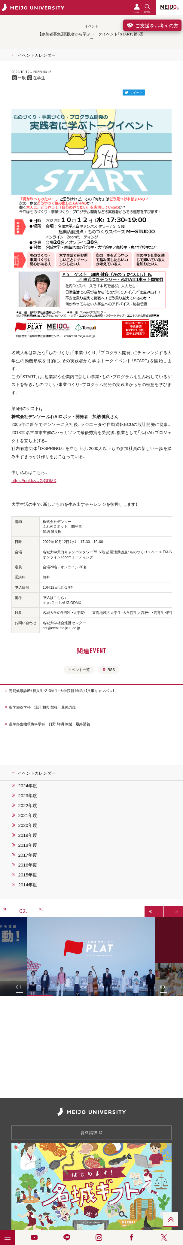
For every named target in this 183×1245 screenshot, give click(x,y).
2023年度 (27, 795)
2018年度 (27, 845)
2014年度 (27, 884)
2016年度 (27, 864)
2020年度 (27, 825)
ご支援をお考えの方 (152, 25)
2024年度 (27, 785)
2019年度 (27, 835)
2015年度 (27, 874)
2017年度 (27, 855)
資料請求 (91, 1132)
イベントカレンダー (37, 55)
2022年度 (27, 805)
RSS (108, 669)
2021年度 (27, 815)
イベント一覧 (79, 669)
